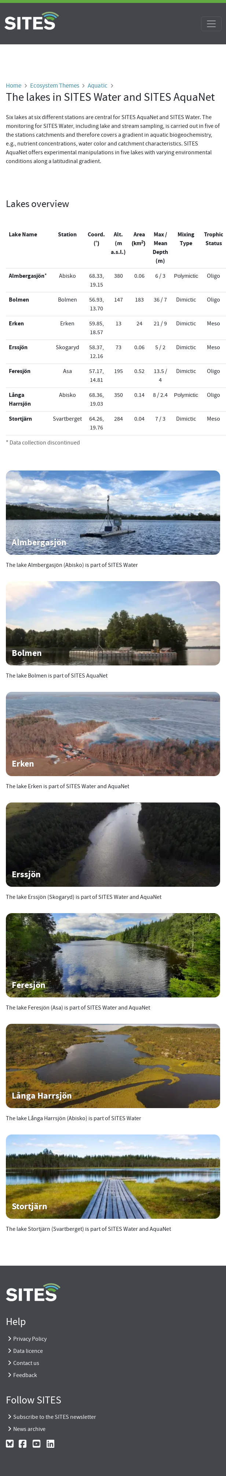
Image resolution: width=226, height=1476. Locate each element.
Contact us (26, 1363)
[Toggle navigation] (211, 23)
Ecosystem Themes (54, 85)
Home (13, 85)
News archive (29, 1429)
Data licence (28, 1351)
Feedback (25, 1375)
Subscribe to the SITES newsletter (54, 1417)
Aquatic (97, 85)
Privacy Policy (30, 1339)
